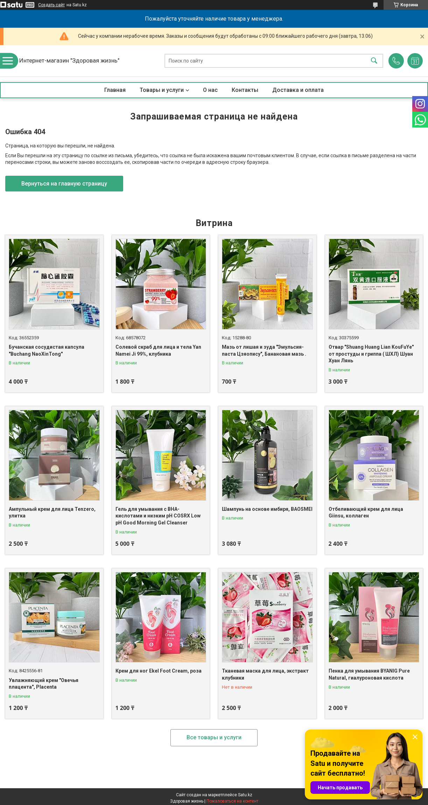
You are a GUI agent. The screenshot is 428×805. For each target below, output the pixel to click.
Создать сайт (51, 4)
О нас (210, 90)
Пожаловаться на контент (232, 801)
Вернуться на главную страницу (64, 183)
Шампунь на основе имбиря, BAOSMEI (267, 509)
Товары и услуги (162, 90)
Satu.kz (245, 794)
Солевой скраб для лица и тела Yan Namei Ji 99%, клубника (158, 350)
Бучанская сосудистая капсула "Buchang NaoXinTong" (46, 350)
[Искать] (374, 61)
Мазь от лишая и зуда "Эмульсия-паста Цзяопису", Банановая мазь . (264, 350)
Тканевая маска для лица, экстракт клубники (265, 674)
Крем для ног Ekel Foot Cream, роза (158, 671)
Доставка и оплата (298, 90)
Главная (115, 90)
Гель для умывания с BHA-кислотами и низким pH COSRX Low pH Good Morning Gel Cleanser (158, 515)
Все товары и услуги (214, 737)
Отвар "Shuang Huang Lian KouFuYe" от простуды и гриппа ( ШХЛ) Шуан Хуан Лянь (371, 353)
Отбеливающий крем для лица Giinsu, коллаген (366, 512)
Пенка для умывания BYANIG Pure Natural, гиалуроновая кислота (369, 674)
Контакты (245, 90)
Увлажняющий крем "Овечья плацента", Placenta (43, 683)
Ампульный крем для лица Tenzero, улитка (52, 512)
